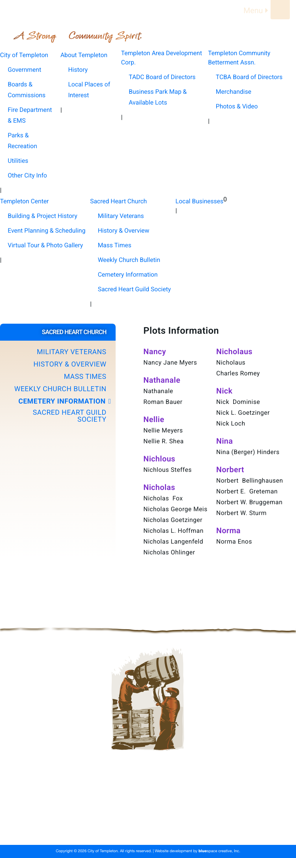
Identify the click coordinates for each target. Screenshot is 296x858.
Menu (257, 10)
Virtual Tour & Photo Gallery (45, 245)
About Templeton (117, 810)
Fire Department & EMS (30, 115)
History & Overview (124, 230)
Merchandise (233, 91)
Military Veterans (121, 216)
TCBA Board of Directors (249, 77)
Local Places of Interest (89, 90)
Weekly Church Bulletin (129, 259)
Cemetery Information (128, 274)
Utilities (18, 160)
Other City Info (27, 175)
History (78, 69)
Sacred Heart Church (123, 829)
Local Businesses (184, 829)
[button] (58, 352)
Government (24, 69)
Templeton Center (61, 829)
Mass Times (114, 245)
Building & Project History (42, 216)
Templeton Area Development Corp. (197, 810)
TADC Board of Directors (162, 77)
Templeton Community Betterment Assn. (90, 820)
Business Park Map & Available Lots (158, 97)
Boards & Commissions (26, 90)
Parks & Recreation (22, 141)
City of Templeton (60, 810)
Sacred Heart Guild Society (134, 289)
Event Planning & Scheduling (47, 230)
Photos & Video (237, 106)
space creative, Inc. (219, 851)
